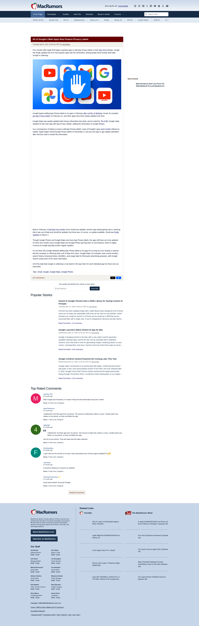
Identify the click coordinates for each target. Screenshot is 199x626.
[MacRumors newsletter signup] (167, 6)
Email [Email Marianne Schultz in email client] (53, 579)
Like (55, 403)
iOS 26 (129, 20)
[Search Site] (156, 14)
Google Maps (55, 272)
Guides (66, 14)
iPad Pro (157, 20)
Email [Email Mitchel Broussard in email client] (32, 571)
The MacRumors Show (142, 512)
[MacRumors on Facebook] (143, 6)
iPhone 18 (118, 20)
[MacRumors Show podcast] (135, 6)
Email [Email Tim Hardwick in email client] (53, 571)
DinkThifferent (49, 408)
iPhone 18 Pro (38, 20)
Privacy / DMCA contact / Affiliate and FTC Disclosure (47, 607)
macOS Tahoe (143, 20)
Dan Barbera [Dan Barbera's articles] (35, 584)
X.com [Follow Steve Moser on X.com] (37, 596)
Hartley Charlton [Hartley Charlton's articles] (36, 575)
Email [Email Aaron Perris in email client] (53, 596)
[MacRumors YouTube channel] (155, 6)
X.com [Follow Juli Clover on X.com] (37, 562)
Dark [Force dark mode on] (78, 615)
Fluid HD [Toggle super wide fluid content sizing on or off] (64, 615)
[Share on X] (112, 278)
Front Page (38, 14)
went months (106, 129)
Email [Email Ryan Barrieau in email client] (53, 588)
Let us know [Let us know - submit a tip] (123, 6)
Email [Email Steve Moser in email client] (32, 596)
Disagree (61, 403)
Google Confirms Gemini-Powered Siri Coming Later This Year (90, 359)
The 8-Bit (104, 121)
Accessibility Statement (38, 611)
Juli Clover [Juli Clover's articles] (34, 558)
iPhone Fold (53, 20)
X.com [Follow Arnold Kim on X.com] (37, 553)
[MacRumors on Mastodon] (151, 6)
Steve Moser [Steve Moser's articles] (35, 592)
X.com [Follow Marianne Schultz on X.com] (58, 579)
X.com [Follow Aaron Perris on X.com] (58, 596)
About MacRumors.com (43, 531)
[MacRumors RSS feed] (163, 6)
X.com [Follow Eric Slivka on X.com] (58, 553)
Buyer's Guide (104, 14)
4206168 (46, 425)
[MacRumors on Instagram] (139, 6)
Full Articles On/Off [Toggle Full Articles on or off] (49, 615)
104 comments (77, 349)
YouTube (88, 512)
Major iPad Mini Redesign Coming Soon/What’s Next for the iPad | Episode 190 (152, 563)
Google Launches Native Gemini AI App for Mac (83, 330)
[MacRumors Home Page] (46, 6)
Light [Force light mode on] (74, 615)
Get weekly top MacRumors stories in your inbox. (77, 284)
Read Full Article (65, 323)
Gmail (39, 272)
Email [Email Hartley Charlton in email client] (32, 579)
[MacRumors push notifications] (159, 6)
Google (46, 272)
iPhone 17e (94, 20)
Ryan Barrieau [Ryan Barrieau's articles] (56, 584)
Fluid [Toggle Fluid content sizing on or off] (58, 615)
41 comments (39, 278)
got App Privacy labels (41, 116)
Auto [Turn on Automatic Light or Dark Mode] (69, 615)
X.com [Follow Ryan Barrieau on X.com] (58, 588)
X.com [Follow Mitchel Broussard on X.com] (37, 571)
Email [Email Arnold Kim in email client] (32, 553)
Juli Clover (66, 44)
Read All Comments (77, 493)
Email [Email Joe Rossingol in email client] (53, 562)
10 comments (77, 323)
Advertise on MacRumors (44, 538)
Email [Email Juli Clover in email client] (32, 562)
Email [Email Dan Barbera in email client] (32, 588)
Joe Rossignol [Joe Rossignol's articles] (56, 558)
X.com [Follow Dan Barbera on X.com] (37, 588)
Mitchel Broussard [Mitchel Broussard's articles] (37, 567)
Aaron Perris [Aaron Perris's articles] (55, 592)
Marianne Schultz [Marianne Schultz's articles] (57, 575)
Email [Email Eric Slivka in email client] (53, 553)
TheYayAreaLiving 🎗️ (51, 477)
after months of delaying (92, 113)
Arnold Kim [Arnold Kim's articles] (34, 549)
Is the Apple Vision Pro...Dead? (103, 550)
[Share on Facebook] (118, 278)
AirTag (106, 20)
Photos (101, 124)
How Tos (77, 14)
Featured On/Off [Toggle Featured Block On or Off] (36, 615)
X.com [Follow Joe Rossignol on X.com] (58, 562)
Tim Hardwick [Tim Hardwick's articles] (55, 567)
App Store (103, 50)
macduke (47, 463)
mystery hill (48, 394)
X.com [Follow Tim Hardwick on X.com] (58, 571)
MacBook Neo (79, 20)
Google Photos (67, 272)
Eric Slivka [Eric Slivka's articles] (54, 549)
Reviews (89, 14)
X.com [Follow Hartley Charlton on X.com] (37, 579)
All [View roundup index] (166, 20)
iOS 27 (66, 20)
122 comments (77, 378)
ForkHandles (48, 448)
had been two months (56, 230)
